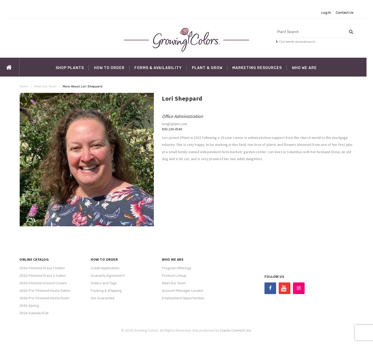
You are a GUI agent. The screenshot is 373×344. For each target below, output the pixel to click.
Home (23, 86)
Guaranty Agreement (108, 276)
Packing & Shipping (106, 291)
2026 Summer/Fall (33, 313)
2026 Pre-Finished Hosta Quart (44, 298)
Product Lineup (174, 276)
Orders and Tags (104, 283)
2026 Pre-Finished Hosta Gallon (44, 291)
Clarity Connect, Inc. (236, 330)
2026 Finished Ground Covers (43, 283)
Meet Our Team (45, 86)
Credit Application (105, 268)
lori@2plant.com (174, 124)
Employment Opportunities (183, 298)
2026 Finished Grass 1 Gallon (42, 268)
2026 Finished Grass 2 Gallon (42, 276)
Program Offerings (176, 268)
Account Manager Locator (183, 291)
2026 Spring (29, 306)
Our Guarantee (102, 298)
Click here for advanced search (297, 41)
